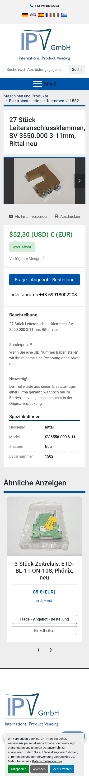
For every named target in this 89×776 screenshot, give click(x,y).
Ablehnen (39, 769)
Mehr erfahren (61, 769)
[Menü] (37, 84)
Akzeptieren (18, 769)
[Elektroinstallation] (25, 100)
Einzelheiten (44, 630)
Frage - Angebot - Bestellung (45, 280)
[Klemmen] (55, 100)
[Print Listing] (67, 216)
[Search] (36, 69)
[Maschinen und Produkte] (26, 96)
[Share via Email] (29, 216)
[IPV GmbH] (32, 709)
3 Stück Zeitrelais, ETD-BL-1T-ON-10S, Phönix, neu (44, 571)
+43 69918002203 (47, 6)
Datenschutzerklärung (47, 761)
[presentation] (38, 649)
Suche (77, 69)
